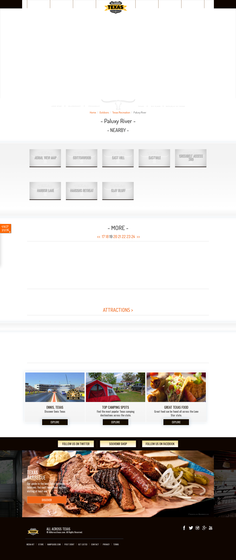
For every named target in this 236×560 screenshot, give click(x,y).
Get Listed (82, 544)
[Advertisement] (118, 265)
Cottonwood (82, 157)
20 (115, 236)
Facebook (184, 528)
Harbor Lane (45, 190)
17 (103, 236)
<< (98, 236)
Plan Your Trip (84, 4)
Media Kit (30, 544)
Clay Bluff (118, 190)
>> (138, 236)
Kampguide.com (54, 544)
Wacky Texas (147, 4)
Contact (95, 544)
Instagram (197, 528)
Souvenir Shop (118, 444)
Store (41, 544)
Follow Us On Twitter (75, 444)
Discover (61, 4)
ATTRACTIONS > (118, 310)
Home (93, 112)
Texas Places (38, 4)
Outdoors (104, 112)
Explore (55, 422)
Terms (116, 544)
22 (124, 236)
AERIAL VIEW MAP (45, 157)
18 (107, 236)
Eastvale (154, 157)
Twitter (191, 528)
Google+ (204, 528)
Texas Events (170, 4)
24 (133, 236)
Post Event (69, 544)
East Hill (118, 157)
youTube (210, 528)
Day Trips (192, 4)
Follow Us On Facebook (160, 444)
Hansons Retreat (81, 190)
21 (119, 236)
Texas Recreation (121, 112)
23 (128, 236)
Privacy (106, 544)
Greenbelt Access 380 (191, 157)
